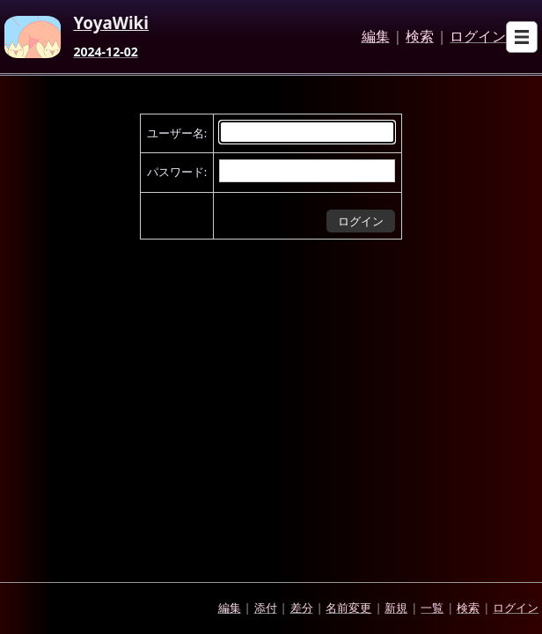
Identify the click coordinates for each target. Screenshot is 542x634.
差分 (301, 608)
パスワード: (177, 172)
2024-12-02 (105, 52)
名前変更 (348, 608)
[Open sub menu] (522, 37)
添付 (265, 608)
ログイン (478, 37)
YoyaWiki (111, 23)
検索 (420, 37)
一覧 (432, 608)
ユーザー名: (177, 133)
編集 (376, 37)
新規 (396, 608)
